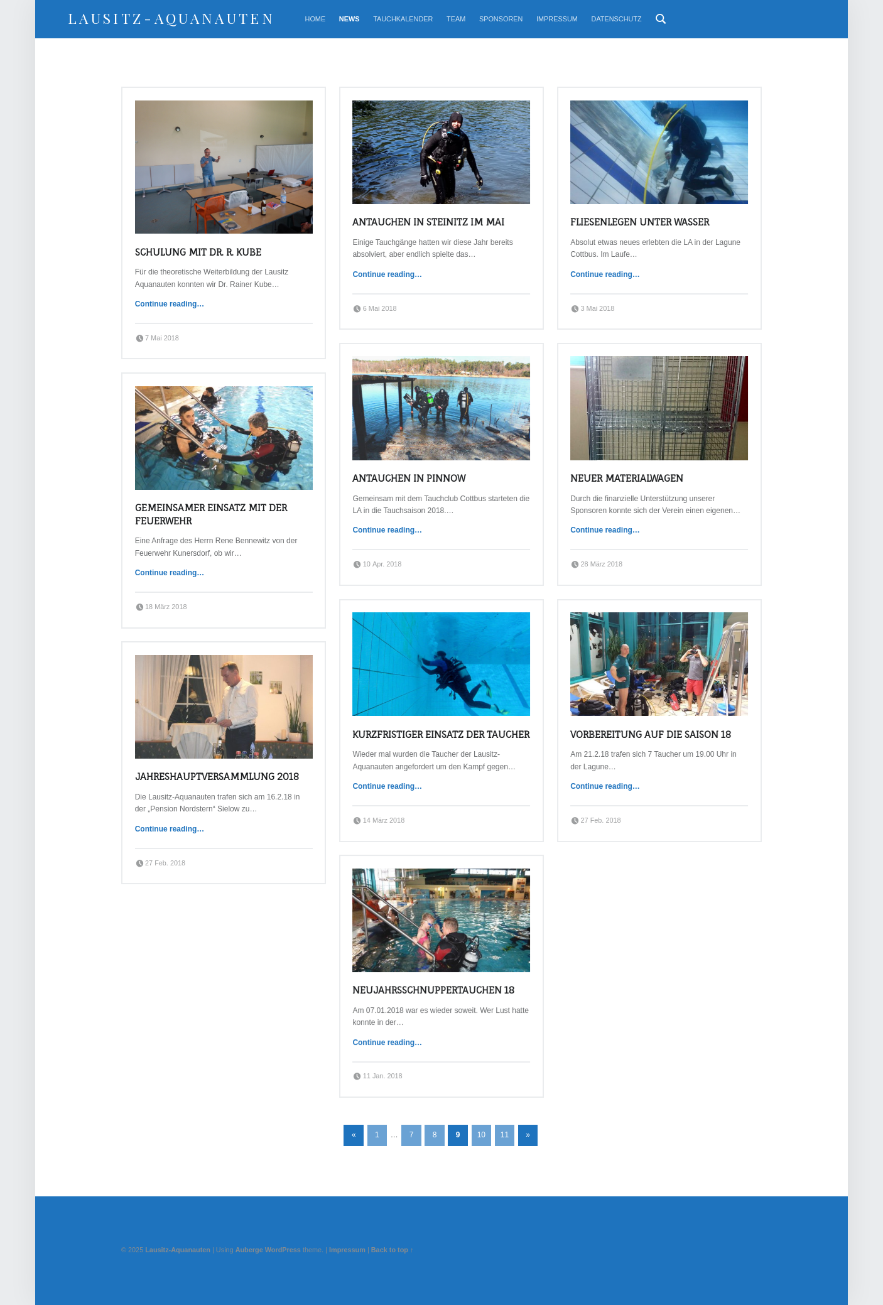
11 (505, 1134)
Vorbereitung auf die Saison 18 (650, 734)
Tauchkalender (403, 19)
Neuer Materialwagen (626, 478)
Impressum (557, 19)
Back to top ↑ (392, 1250)
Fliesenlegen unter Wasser (639, 222)
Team (456, 19)
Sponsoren (501, 19)
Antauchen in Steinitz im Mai (428, 222)
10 (481, 1134)
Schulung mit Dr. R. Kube (198, 252)
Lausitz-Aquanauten (171, 18)
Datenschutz (617, 19)
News (349, 19)
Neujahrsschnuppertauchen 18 (433, 990)
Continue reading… (170, 304)
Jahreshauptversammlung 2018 (217, 776)
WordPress (283, 1250)
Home (315, 19)
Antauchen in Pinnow (408, 478)
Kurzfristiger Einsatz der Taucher (440, 734)
